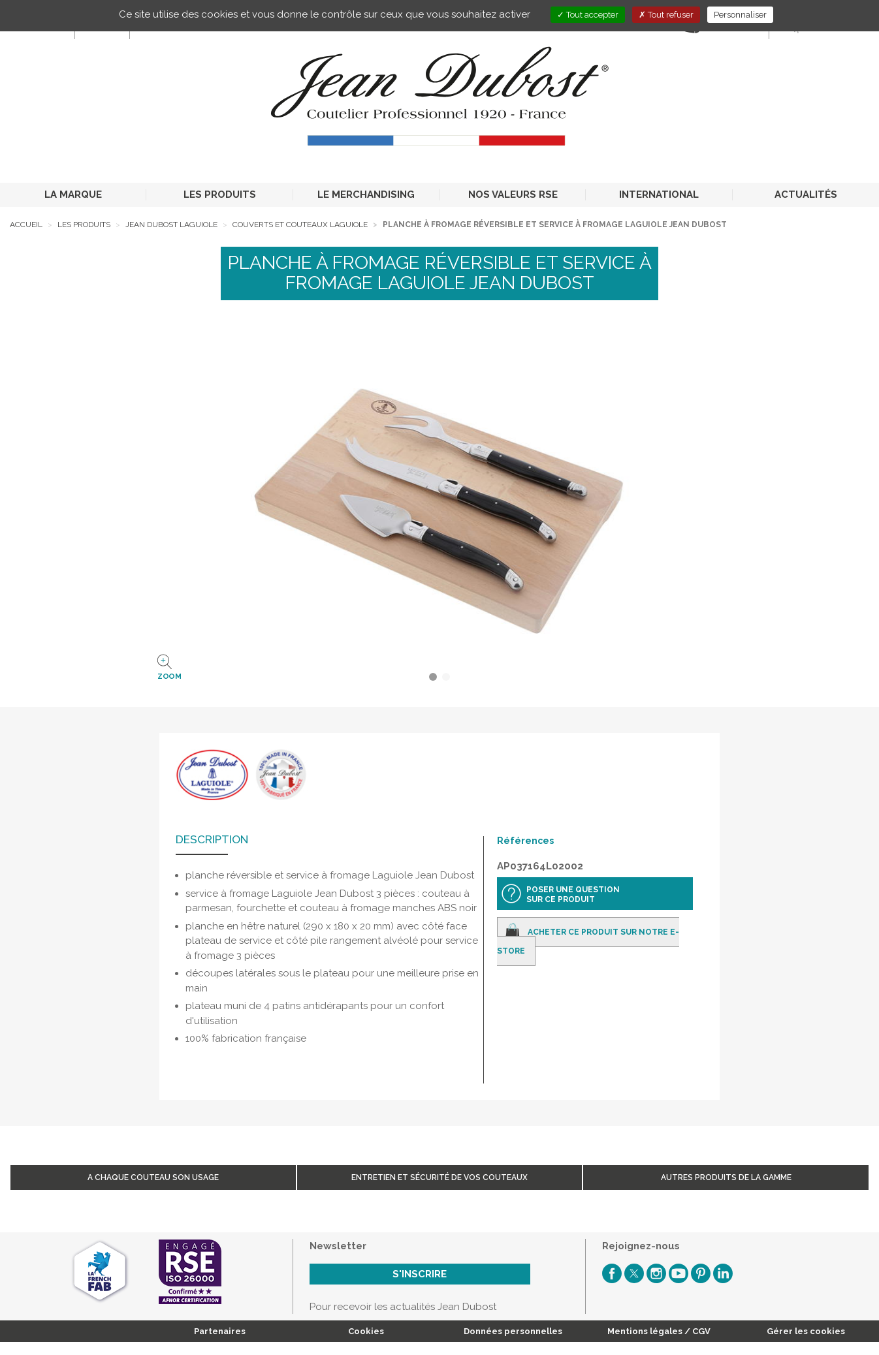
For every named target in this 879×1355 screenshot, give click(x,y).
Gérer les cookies (806, 1331)
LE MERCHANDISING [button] (366, 194)
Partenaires (220, 1331)
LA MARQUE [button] (73, 194)
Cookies (366, 1331)
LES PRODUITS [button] (220, 194)
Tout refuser (666, 15)
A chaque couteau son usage (153, 1177)
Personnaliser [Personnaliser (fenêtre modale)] (740, 15)
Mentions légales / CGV (659, 1331)
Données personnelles (513, 1331)
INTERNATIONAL (659, 194)
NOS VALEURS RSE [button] (513, 194)
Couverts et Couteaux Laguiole (300, 224)
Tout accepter (587, 15)
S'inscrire (419, 1274)
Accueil (26, 224)
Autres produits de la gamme (726, 1177)
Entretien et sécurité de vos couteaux (439, 1177)
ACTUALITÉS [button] (806, 194)
